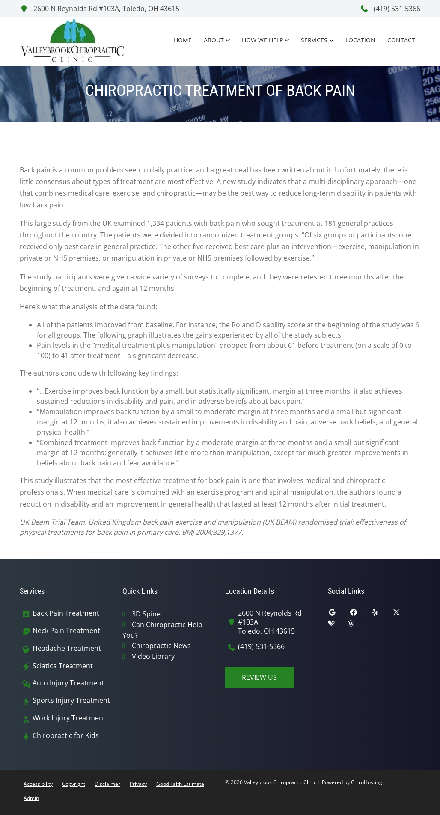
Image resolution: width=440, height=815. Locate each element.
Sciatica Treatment (63, 665)
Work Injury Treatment (69, 718)
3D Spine (146, 614)
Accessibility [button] (38, 784)
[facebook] (360, 614)
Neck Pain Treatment (66, 630)
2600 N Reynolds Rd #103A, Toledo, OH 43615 (99, 8)
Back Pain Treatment (66, 613)
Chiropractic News (161, 645)
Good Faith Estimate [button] (180, 784)
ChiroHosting (366, 782)
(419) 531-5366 (390, 8)
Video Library (153, 656)
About (214, 40)
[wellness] (357, 625)
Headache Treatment (67, 648)
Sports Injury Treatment (71, 700)
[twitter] (402, 614)
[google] (338, 614)
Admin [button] (31, 798)
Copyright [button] (73, 784)
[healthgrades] (338, 625)
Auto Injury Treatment (68, 683)
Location (360, 40)
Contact (401, 40)
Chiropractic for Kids (66, 735)
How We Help (262, 40)
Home (183, 40)
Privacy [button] (138, 784)
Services (314, 40)
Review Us (259, 677)
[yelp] (381, 614)
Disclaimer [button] (107, 784)
